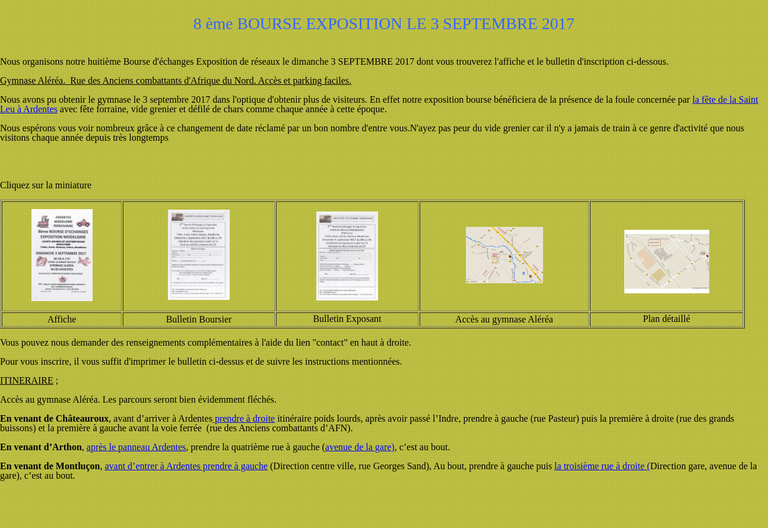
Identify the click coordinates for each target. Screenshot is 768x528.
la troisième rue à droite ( (602, 466)
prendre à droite (243, 418)
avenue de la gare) (360, 447)
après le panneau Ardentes (136, 447)
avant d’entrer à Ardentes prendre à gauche (186, 466)
